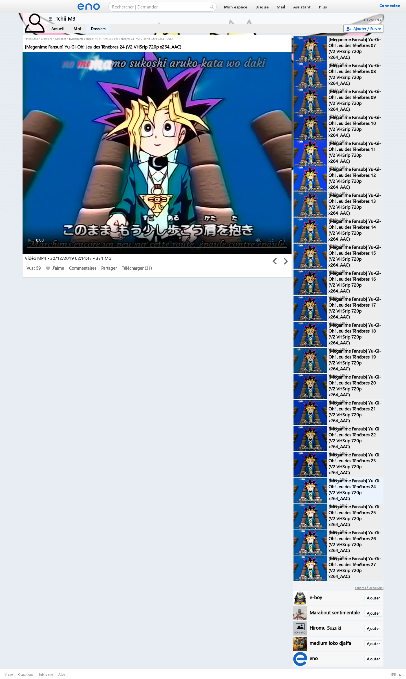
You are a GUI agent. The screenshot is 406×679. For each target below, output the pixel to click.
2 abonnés (372, 19)
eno (314, 658)
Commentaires (82, 268)
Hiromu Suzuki (325, 627)
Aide (61, 674)
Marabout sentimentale (335, 612)
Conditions (25, 674)
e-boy (316, 597)
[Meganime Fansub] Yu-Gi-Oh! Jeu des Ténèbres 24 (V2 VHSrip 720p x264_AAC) (121, 38)
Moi (77, 28)
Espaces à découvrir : (369, 588)
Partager (109, 268)
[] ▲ (396, 674)
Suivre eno (45, 674)
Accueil (57, 28)
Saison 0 (60, 38)
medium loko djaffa (330, 643)
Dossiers (98, 28)
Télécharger (133, 268)
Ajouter (373, 598)
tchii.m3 (33, 38)
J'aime (55, 268)
